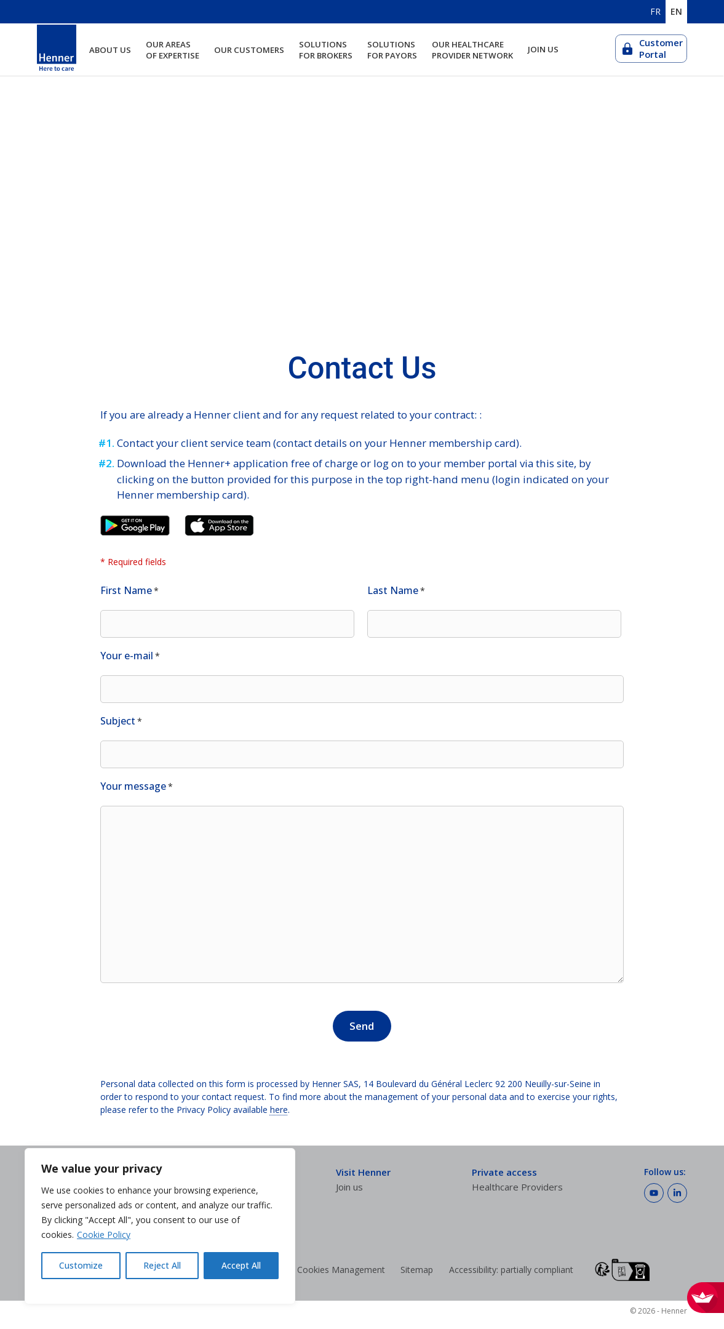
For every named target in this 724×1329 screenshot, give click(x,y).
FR (655, 12)
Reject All (162, 1265)
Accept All (241, 1265)
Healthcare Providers (517, 1187)
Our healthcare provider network (472, 50)
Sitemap (416, 1269)
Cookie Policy (103, 1234)
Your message (136, 786)
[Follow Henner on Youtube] (654, 1193)
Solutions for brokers (325, 50)
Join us (543, 50)
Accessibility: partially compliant (511, 1269)
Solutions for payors (392, 50)
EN (676, 12)
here (279, 1109)
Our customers (249, 49)
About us (110, 49)
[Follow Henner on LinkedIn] (677, 1193)
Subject (121, 721)
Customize (81, 1265)
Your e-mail (130, 656)
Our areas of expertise (172, 50)
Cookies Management (341, 1269)
